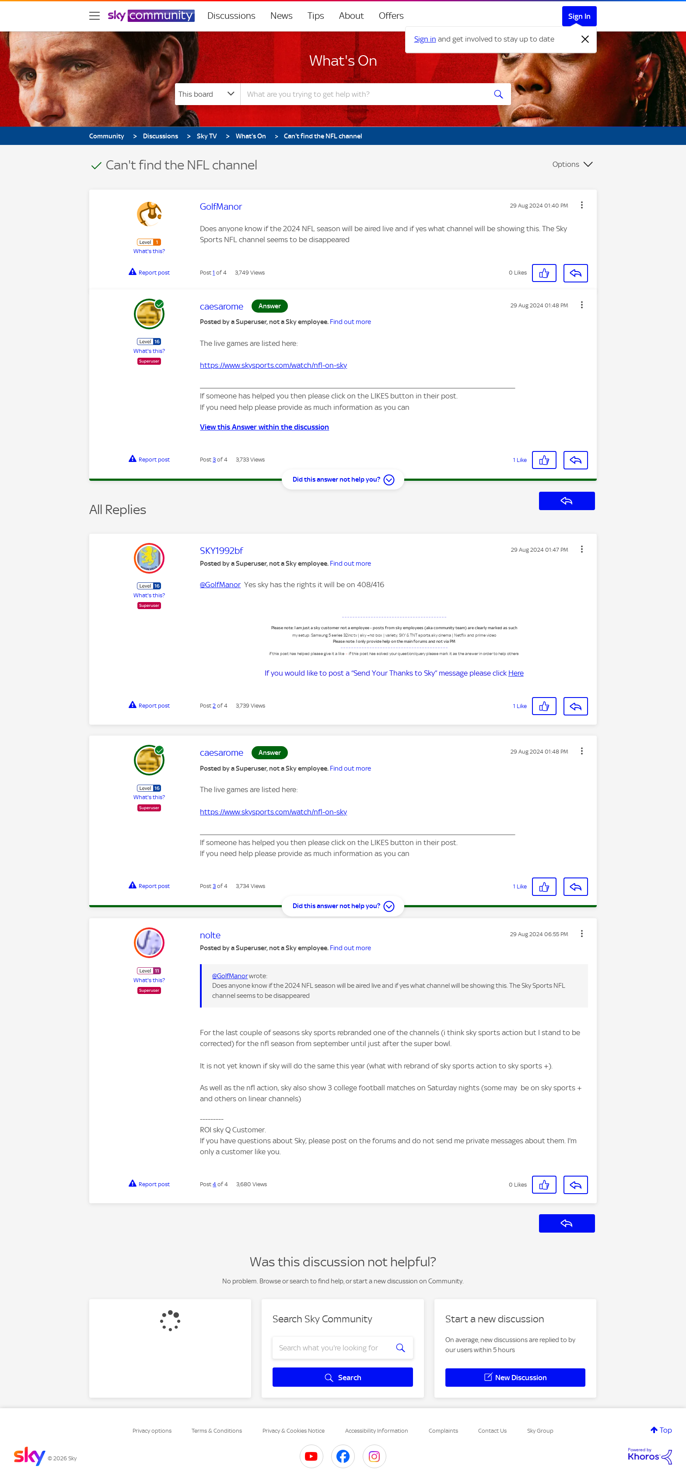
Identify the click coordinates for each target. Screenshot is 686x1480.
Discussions (231, 16)
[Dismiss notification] (585, 39)
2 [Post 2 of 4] (214, 705)
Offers (391, 16)
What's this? (149, 251)
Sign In (579, 16)
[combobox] (362, 94)
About (351, 16)
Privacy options (152, 1430)
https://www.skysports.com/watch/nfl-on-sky (273, 365)
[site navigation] (94, 16)
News (281, 16)
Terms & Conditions (217, 1430)
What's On (343, 60)
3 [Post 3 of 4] (214, 459)
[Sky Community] (151, 15)
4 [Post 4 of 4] (214, 1184)
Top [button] (666, 1430)
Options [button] (566, 164)
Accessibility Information (376, 1430)
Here (516, 673)
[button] (582, 205)
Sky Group (540, 1430)
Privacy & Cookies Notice (293, 1430)
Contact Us (492, 1430)
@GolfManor (220, 584)
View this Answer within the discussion (264, 427)
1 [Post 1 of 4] (214, 272)
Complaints (443, 1430)
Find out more (350, 322)
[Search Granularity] (207, 94)
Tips (316, 16)
